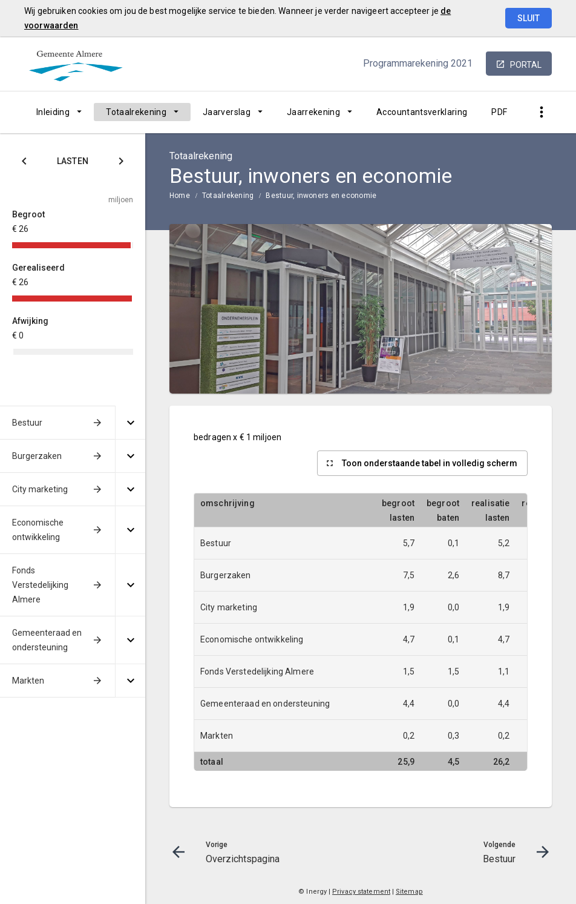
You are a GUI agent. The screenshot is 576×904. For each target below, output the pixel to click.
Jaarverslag (226, 112)
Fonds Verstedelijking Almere (40, 585)
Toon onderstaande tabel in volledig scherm (429, 463)
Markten (28, 680)
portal (526, 65)
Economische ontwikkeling (38, 530)
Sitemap (409, 892)
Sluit (528, 18)
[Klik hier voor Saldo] (24, 163)
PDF (499, 112)
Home (179, 195)
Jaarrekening (313, 112)
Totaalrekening (136, 112)
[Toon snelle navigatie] (541, 112)
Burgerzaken (37, 456)
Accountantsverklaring (421, 112)
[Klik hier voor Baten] (121, 163)
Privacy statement (361, 892)
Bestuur (27, 422)
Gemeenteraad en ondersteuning (47, 640)
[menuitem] (59, 112)
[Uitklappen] (130, 423)
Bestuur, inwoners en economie (321, 195)
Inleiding (53, 112)
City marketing (40, 489)
